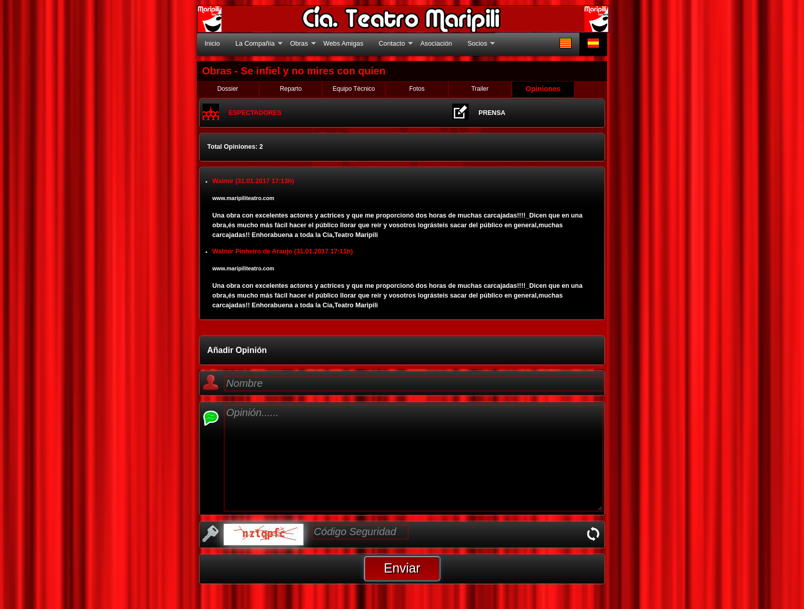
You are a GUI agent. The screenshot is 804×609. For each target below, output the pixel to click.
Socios (477, 43)
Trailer (480, 88)
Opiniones (543, 89)
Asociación (436, 43)
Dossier (227, 88)
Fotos (417, 88)
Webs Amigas (344, 43)
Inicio (212, 43)
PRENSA (491, 112)
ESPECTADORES (255, 112)
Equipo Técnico (354, 88)
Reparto (291, 88)
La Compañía (255, 43)
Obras (299, 43)
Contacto (392, 43)
